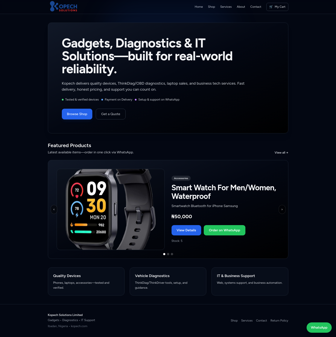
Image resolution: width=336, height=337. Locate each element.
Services (226, 7)
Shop (211, 7)
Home (199, 7)
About (241, 7)
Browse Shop (77, 114)
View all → (281, 152)
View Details (186, 230)
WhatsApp (319, 327)
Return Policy (279, 320)
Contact (255, 7)
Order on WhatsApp (224, 230)
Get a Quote (110, 114)
